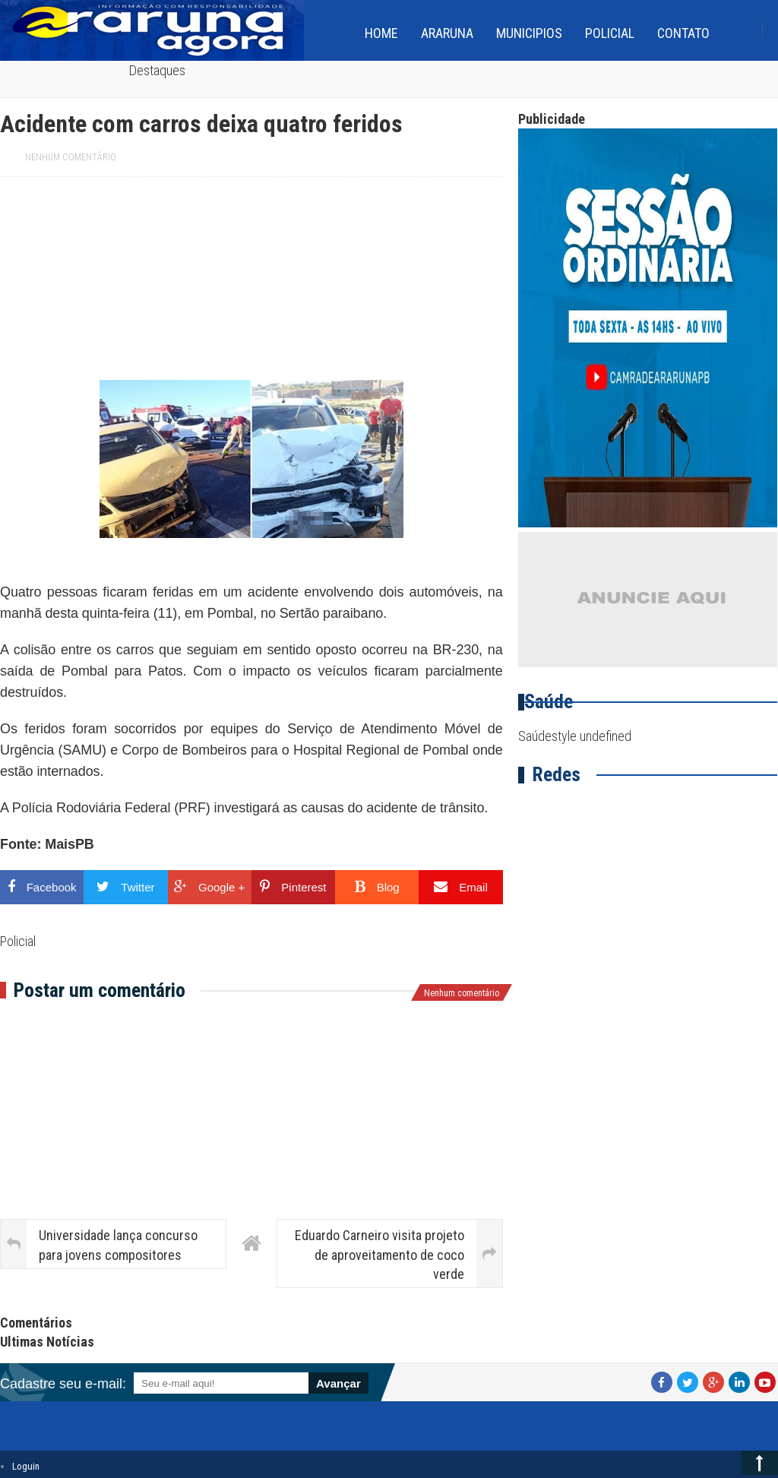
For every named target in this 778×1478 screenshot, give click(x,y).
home (381, 33)
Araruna (447, 33)
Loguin (26, 1466)
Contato (683, 33)
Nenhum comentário (70, 157)
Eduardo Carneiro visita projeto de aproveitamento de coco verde (379, 1254)
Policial (609, 33)
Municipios (529, 33)
